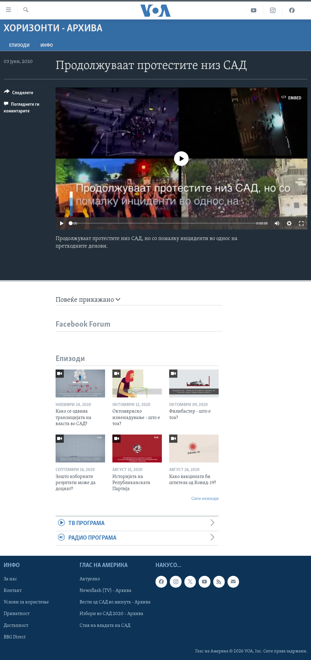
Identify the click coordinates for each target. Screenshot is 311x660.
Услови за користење (26, 602)
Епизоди (19, 45)
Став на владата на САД (105, 625)
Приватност (16, 613)
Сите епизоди (205, 499)
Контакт (13, 590)
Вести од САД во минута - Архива (115, 602)
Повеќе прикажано (88, 300)
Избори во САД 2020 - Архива (111, 613)
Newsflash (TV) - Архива (106, 590)
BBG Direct (15, 636)
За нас (10, 579)
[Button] (18, 94)
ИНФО (46, 45)
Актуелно (90, 579)
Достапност (16, 625)
